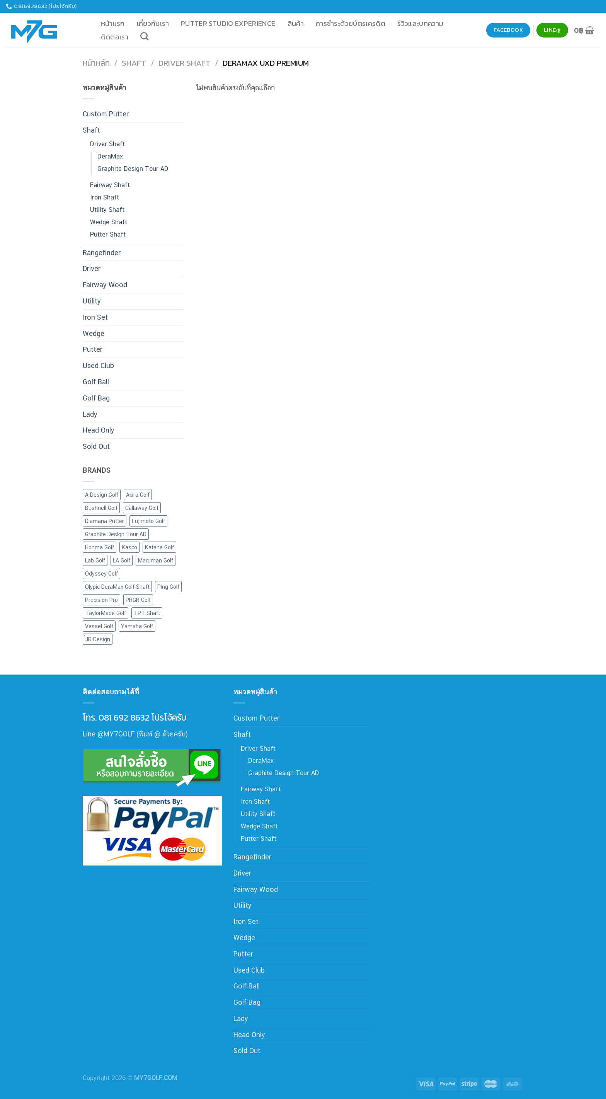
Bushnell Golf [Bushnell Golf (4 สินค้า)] (101, 507)
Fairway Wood (105, 285)
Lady (90, 414)
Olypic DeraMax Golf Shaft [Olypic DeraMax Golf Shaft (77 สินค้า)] (117, 586)
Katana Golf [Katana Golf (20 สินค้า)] (159, 547)
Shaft (134, 63)
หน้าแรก (113, 23)
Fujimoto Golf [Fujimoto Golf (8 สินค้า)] (148, 521)
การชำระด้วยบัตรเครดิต (350, 23)
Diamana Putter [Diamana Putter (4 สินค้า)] (104, 521)
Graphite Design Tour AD (133, 168)
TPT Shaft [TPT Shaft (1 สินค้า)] (147, 613)
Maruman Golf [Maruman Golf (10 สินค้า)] (155, 560)
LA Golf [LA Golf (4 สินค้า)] (121, 560)
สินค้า (296, 23)
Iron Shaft (104, 197)
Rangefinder (102, 253)
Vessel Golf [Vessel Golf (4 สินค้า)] (99, 626)
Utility (92, 301)
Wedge (93, 333)
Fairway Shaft (110, 185)
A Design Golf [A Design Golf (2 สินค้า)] (101, 494)
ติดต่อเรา (115, 37)
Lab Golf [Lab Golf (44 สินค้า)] (95, 560)
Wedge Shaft (108, 222)
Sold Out (96, 446)
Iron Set (95, 317)
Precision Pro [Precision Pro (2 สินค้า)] (101, 599)
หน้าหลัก (96, 63)
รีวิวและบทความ (420, 23)
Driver (91, 268)
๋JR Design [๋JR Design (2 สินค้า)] (97, 639)
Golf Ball (96, 382)
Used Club (98, 365)
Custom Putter (106, 114)
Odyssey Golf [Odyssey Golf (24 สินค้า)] (101, 573)
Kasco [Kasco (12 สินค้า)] (129, 547)
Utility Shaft (107, 209)
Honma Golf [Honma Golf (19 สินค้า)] (99, 547)
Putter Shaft (108, 234)
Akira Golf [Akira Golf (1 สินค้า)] (138, 494)
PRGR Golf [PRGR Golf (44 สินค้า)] (138, 599)
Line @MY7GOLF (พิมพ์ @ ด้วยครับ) (135, 734)
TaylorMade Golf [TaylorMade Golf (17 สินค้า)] (105, 613)
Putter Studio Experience (228, 23)
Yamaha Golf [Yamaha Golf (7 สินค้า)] (137, 626)
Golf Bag (96, 398)
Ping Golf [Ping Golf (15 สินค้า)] (168, 586)
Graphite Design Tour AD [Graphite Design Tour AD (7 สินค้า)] (115, 534)
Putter (92, 349)
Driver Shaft (184, 63)
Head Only (98, 430)
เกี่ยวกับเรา (153, 23)
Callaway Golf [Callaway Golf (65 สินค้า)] (141, 507)
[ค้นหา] (144, 36)
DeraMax (110, 156)
